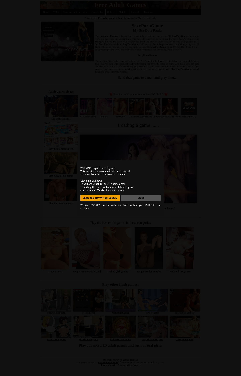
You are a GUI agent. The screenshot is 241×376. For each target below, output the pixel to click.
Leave (141, 197)
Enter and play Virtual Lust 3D (100, 197)
